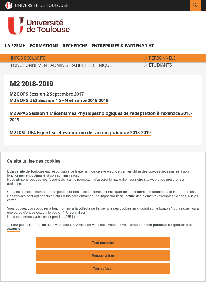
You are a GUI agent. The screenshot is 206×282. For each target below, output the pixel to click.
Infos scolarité (28, 58)
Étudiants (160, 65)
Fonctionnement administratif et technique (61, 65)
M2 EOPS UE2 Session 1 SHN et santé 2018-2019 (59, 100)
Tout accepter (103, 243)
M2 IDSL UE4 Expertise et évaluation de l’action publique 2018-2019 (80, 132)
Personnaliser (103, 256)
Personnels (162, 58)
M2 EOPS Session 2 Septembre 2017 (47, 94)
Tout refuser (103, 268)
